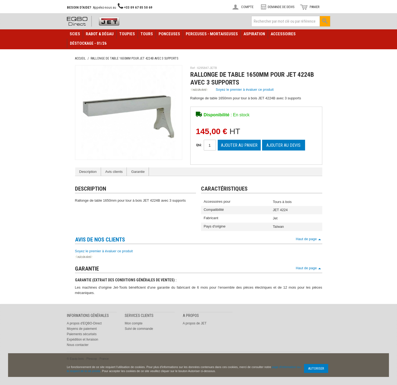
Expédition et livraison (82, 339)
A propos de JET (195, 323)
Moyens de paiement (82, 329)
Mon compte (133, 323)
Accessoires (283, 34)
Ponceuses (169, 34)
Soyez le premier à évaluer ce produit (232, 90)
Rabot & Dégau (100, 34)
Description (88, 172)
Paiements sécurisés (82, 334)
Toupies (127, 34)
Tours (147, 34)
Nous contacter (78, 345)
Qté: (199, 145)
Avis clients (114, 172)
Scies (75, 34)
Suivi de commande (139, 329)
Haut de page (306, 239)
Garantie (138, 172)
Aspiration (254, 34)
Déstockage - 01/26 (88, 43)
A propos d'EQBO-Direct (84, 323)
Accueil (80, 58)
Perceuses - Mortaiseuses (212, 34)
